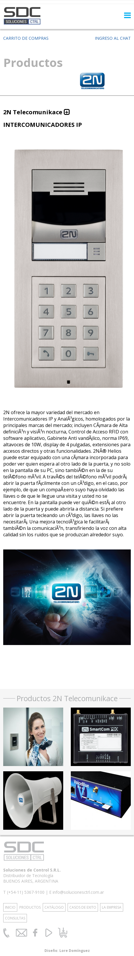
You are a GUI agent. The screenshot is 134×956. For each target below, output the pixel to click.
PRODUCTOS (30, 907)
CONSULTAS (15, 918)
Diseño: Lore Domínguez (67, 950)
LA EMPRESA (111, 907)
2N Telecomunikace (32, 112)
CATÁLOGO (54, 907)
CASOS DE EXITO (82, 907)
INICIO (10, 907)
